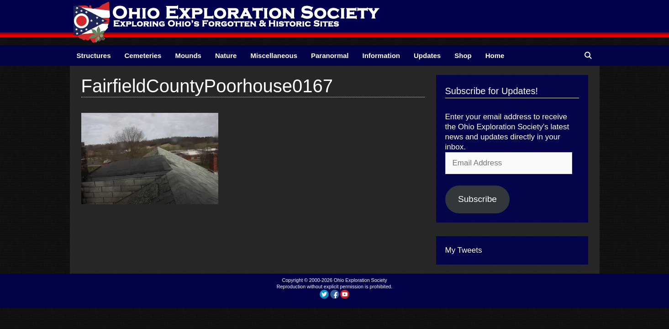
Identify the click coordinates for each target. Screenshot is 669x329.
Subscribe (477, 199)
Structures (94, 55)
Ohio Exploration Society (360, 280)
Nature (226, 55)
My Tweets (463, 250)
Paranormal (330, 55)
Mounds (188, 55)
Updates (427, 55)
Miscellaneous (273, 55)
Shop (463, 55)
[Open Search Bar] (588, 55)
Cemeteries (143, 55)
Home (495, 55)
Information (381, 55)
